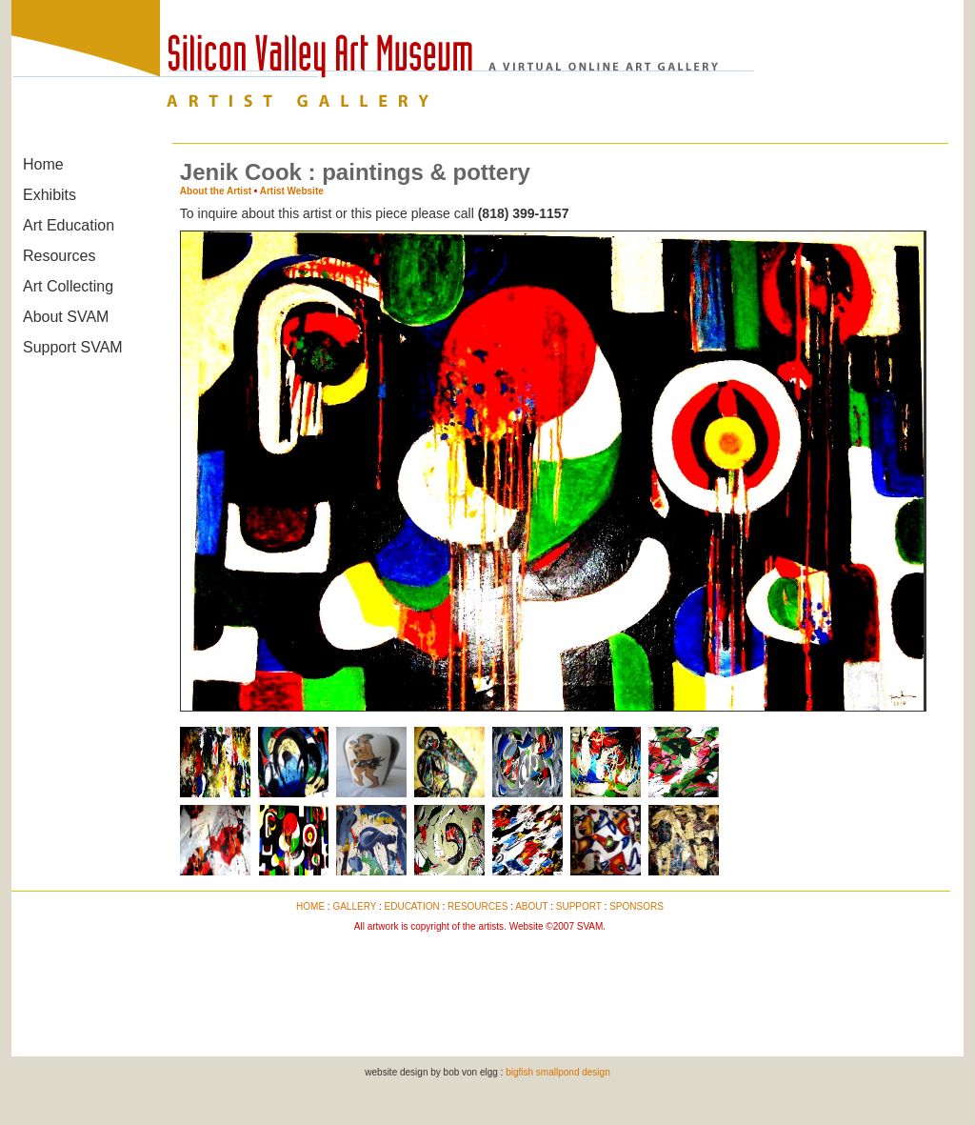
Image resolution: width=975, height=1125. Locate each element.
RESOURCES (477, 906)
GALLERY (354, 906)
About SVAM (66, 317)
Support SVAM (73, 347)
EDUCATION (412, 906)
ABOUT (531, 906)
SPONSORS (636, 906)
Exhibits (49, 195)
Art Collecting (68, 286)
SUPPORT (579, 906)
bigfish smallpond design (558, 1072)
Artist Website (292, 191)
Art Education (68, 225)
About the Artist (215, 191)
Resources (59, 256)
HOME (310, 906)
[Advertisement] (479, 984)
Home (43, 164)
